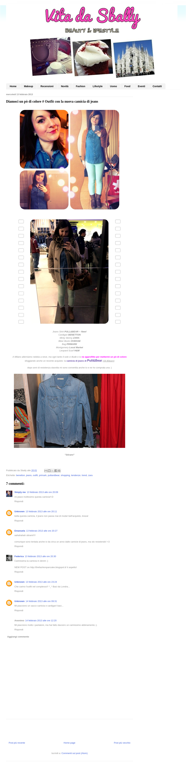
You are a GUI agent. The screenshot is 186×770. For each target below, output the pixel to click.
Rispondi (18, 501)
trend (84, 475)
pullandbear (53, 475)
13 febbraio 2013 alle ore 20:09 (42, 492)
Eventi (141, 86)
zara (90, 475)
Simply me (20, 492)
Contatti (157, 86)
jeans (29, 475)
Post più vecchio (122, 742)
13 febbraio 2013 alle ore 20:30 (40, 556)
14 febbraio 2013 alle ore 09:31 (41, 601)
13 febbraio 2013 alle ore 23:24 (41, 582)
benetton (20, 475)
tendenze (75, 475)
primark (42, 475)
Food (127, 86)
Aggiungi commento (18, 636)
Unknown (19, 511)
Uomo (113, 86)
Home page (69, 742)
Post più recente (17, 742)
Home (13, 86)
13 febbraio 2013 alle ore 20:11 (41, 511)
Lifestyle (98, 86)
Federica (19, 556)
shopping (65, 475)
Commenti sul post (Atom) (75, 753)
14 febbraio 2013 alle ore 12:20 (40, 620)
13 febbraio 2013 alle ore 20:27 (41, 530)
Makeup (28, 86)
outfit (35, 475)
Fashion (80, 86)
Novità (64, 86)
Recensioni (47, 86)
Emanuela (19, 530)
